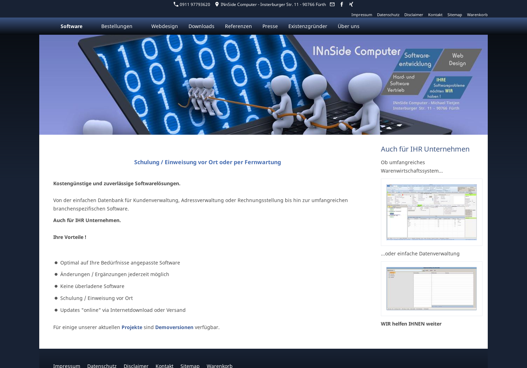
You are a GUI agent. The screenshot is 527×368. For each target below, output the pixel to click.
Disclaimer (413, 14)
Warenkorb (477, 14)
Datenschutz (388, 14)
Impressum (361, 14)
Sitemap (454, 14)
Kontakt (435, 14)
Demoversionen (174, 327)
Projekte (132, 327)
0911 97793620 (192, 4)
